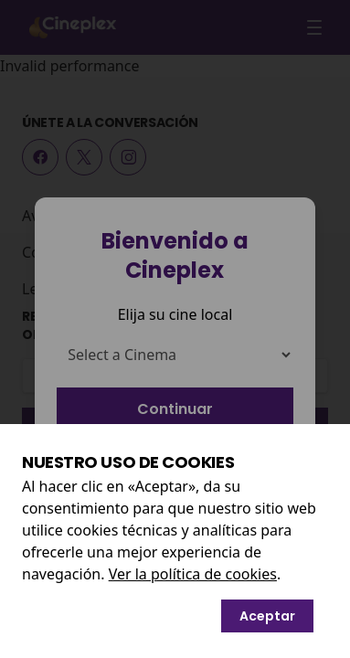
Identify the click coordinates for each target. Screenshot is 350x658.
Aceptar (267, 616)
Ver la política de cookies (193, 574)
